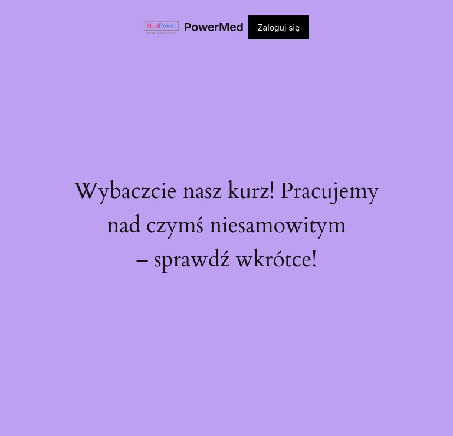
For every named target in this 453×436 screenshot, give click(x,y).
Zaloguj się (279, 27)
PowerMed (214, 27)
